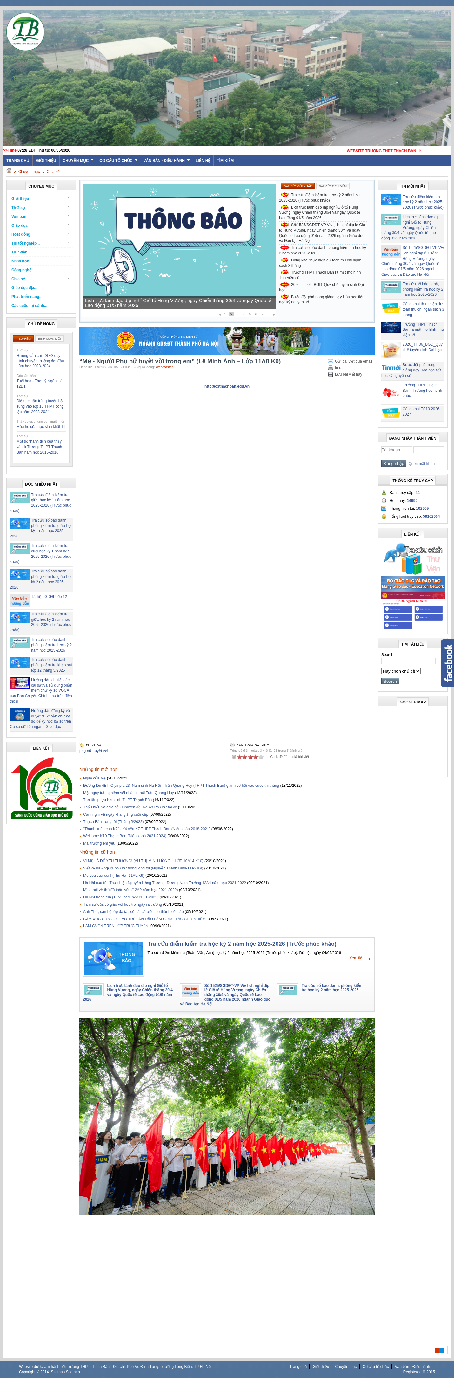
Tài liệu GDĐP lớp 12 (49, 596)
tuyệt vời (101, 751)
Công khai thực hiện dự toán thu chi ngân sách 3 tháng (320, 263)
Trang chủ (298, 1366)
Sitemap (58, 1372)
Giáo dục (40, 225)
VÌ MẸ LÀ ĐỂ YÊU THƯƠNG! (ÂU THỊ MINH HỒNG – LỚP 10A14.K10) (143, 861)
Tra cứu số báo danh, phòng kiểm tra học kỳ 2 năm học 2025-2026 (51, 645)
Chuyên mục (78, 160)
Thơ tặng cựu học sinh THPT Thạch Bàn (117, 800)
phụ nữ (85, 751)
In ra (339, 367)
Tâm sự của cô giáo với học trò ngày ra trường (122, 904)
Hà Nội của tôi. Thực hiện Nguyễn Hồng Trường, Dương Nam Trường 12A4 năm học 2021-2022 (164, 883)
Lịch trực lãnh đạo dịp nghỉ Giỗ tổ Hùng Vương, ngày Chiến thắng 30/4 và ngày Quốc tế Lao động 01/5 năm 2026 (178, 303)
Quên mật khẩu (420, 463)
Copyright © (29, 1372)
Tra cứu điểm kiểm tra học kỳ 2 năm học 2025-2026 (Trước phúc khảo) (319, 198)
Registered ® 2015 (419, 1372)
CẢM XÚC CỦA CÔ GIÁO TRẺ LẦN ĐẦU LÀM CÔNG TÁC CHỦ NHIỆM (144, 919)
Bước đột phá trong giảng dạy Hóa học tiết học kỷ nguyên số (321, 300)
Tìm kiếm (225, 160)
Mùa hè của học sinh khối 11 (41, 427)
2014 (44, 1372)
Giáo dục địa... (24, 288)
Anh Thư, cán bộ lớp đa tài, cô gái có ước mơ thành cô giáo (133, 912)
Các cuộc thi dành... (29, 305)
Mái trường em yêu (99, 843)
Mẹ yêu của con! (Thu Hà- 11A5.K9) (113, 875)
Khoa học (20, 261)
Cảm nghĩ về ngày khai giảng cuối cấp (115, 814)
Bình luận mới (49, 338)
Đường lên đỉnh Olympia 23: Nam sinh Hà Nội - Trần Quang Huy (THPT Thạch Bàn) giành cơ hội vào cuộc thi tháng (181, 785)
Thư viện (19, 252)
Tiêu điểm (23, 338)
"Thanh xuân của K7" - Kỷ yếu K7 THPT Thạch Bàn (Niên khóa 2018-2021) (146, 829)
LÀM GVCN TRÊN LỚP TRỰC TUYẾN (115, 926)
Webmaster (164, 367)
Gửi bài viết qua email (353, 361)
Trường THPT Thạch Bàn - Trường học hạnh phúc (422, 390)
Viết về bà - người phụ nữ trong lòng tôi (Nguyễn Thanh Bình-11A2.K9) (143, 868)
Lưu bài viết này (348, 374)
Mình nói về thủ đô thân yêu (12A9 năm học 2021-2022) (130, 890)
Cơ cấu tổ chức (118, 160)
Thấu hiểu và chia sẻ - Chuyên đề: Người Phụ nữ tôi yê (130, 807)
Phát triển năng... (27, 296)
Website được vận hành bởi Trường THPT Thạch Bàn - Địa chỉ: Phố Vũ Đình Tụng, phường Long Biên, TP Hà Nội (115, 1366)
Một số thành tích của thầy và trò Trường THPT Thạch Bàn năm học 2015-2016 (39, 446)
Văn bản (40, 216)
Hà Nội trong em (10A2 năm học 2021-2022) (120, 897)
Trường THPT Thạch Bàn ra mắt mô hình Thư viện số (320, 275)
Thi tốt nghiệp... (40, 243)
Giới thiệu (46, 160)
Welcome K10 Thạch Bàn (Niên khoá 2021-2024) (124, 836)
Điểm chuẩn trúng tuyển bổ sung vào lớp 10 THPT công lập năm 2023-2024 (40, 406)
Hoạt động (40, 234)
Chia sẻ (53, 172)
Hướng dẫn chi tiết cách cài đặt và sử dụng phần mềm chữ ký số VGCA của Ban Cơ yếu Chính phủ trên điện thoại (41, 690)
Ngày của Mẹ (94, 778)
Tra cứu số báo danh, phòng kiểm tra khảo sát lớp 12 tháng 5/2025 (51, 665)
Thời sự (40, 207)
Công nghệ (21, 270)
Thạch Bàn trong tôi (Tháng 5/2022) (113, 822)
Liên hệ (203, 160)
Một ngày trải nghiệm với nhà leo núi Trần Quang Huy (128, 793)
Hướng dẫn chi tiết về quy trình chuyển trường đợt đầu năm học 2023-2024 (40, 361)
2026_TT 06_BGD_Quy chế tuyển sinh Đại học (321, 287)
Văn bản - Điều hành (167, 160)
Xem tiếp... (358, 958)
